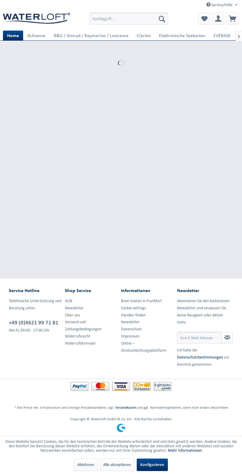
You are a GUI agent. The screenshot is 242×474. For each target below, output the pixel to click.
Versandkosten (125, 407)
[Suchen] (162, 19)
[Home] (13, 35)
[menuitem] (129, 19)
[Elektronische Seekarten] (182, 35)
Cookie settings (133, 308)
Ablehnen (85, 464)
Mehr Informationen (185, 450)
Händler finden (133, 315)
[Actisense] (36, 35)
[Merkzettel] (204, 19)
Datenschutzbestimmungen (200, 357)
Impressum (130, 336)
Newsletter (74, 308)
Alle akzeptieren (117, 464)
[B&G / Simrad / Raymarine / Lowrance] (91, 35)
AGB (68, 301)
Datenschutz (131, 329)
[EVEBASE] (222, 35)
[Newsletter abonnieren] (227, 338)
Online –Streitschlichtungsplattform (143, 347)
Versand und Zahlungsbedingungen (83, 325)
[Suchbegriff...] (129, 19)
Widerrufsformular (80, 343)
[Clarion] (144, 35)
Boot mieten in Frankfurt (141, 301)
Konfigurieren (152, 464)
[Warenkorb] (232, 19)
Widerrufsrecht (77, 336)
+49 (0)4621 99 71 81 (33, 322)
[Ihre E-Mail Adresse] (199, 338)
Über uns (72, 315)
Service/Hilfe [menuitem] (219, 4)
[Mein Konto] (218, 19)
